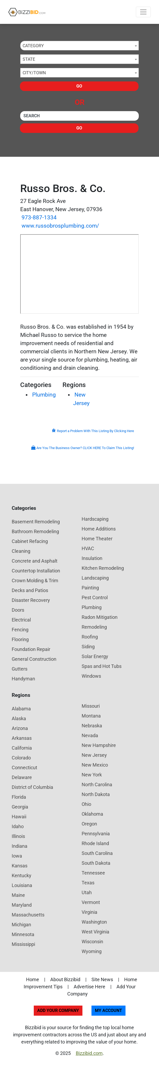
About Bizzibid (65, 979)
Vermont (91, 902)
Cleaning (21, 551)
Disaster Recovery (31, 600)
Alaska (19, 718)
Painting (90, 587)
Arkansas (22, 738)
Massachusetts (28, 915)
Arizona (20, 728)
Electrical (21, 620)
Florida (19, 797)
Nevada (90, 735)
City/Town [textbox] (34, 72)
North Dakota (96, 794)
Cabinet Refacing (30, 541)
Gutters (19, 669)
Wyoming (92, 951)
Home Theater (97, 538)
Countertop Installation (36, 570)
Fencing (20, 629)
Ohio (86, 804)
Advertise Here (89, 986)
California (22, 748)
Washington (94, 922)
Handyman (23, 678)
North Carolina (97, 784)
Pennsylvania (96, 833)
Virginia (89, 912)
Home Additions (99, 529)
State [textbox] (29, 59)
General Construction (34, 659)
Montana (91, 716)
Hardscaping (95, 519)
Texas (88, 882)
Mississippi (23, 944)
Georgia (20, 807)
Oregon (89, 824)
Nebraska (92, 725)
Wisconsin (92, 941)
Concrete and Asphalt (34, 561)
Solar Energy (95, 656)
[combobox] (79, 45)
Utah (87, 892)
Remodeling (94, 627)
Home (32, 979)
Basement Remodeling (36, 521)
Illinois (18, 836)
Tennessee (93, 873)
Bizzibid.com (89, 1053)
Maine (18, 895)
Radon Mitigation (100, 617)
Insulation (92, 558)
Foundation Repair (31, 649)
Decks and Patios (30, 590)
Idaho (18, 826)
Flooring (20, 639)
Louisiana (22, 885)
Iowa (17, 856)
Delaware (22, 777)
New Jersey (94, 755)
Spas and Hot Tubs (102, 666)
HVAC (88, 548)
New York (92, 774)
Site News (102, 979)
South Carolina (97, 853)
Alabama (21, 708)
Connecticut (24, 767)
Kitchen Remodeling (103, 568)
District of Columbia (32, 787)
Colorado (21, 757)
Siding (88, 646)
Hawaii (19, 816)
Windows (91, 676)
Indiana (19, 846)
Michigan (21, 924)
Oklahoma (92, 814)
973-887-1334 (39, 217)
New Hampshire (99, 745)
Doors (18, 610)
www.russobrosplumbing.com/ (60, 226)
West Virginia (95, 931)
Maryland (22, 905)
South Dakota (96, 863)
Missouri (91, 706)
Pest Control (95, 597)
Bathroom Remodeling (35, 531)
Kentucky (21, 875)
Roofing (90, 637)
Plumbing (44, 395)
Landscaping (95, 578)
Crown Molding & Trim (35, 580)
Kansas (19, 865)
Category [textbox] (33, 45)
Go (79, 86)
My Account (108, 1010)
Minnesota (23, 934)
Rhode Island (95, 843)
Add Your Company (58, 1010)
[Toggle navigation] (143, 12)
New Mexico (95, 765)
